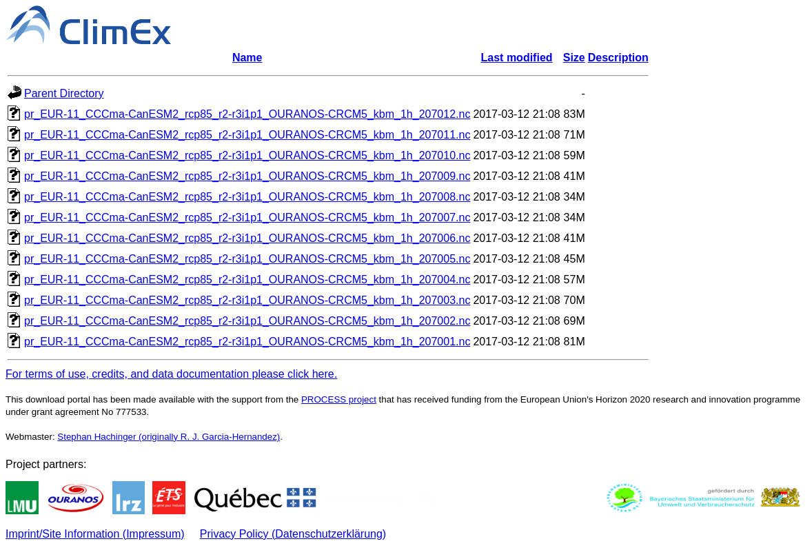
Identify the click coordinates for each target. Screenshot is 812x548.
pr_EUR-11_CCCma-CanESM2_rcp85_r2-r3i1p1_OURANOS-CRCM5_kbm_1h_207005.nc (247, 259)
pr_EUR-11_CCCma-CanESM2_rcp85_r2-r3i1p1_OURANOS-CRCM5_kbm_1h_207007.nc (247, 217)
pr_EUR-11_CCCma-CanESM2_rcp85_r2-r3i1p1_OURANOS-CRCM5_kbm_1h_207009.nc (247, 176)
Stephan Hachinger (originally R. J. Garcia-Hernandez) (168, 437)
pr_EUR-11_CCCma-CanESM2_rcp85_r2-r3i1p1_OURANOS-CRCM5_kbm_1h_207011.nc (247, 135)
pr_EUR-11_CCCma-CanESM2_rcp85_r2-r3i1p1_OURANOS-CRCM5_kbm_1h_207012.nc (247, 114)
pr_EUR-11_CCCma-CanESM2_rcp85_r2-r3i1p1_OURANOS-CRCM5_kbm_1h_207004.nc (247, 279)
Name (247, 57)
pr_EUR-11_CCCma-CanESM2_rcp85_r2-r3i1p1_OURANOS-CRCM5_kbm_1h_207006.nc (247, 238)
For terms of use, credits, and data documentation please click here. (171, 374)
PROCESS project (338, 399)
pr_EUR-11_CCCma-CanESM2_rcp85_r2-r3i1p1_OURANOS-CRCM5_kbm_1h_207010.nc (247, 155)
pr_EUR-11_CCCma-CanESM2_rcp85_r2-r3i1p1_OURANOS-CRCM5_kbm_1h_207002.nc (247, 321)
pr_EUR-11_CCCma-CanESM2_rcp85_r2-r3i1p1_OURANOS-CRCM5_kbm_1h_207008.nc (247, 197)
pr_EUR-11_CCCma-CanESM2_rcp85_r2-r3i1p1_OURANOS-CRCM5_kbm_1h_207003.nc (247, 300)
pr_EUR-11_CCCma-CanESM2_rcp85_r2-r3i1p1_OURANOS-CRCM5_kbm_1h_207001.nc (247, 341)
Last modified (517, 57)
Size (574, 57)
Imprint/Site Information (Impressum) (95, 534)
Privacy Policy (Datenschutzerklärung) (293, 534)
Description (618, 57)
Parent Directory (64, 93)
